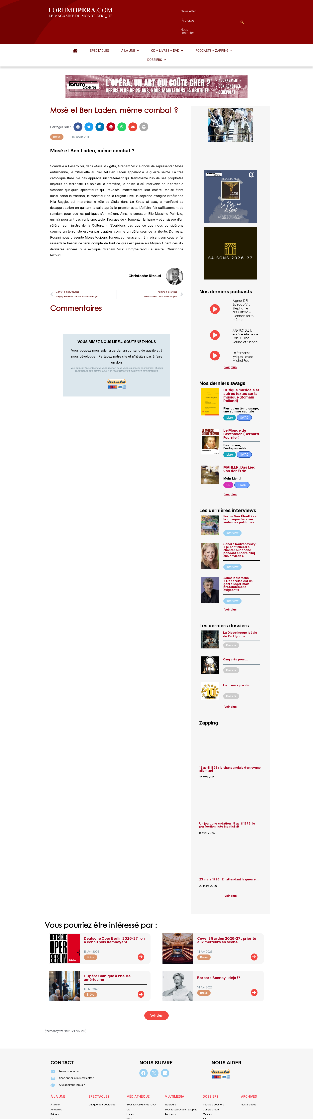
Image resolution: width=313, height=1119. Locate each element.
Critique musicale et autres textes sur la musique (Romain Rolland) (241, 375)
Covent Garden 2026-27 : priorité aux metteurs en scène (226, 921)
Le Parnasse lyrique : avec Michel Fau (243, 337)
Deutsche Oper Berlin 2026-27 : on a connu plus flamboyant (114, 921)
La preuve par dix (236, 666)
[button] (130, 31)
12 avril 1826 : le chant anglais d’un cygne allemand (230, 749)
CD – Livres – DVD (167, 31)
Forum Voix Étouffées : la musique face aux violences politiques (240, 499)
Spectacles (99, 31)
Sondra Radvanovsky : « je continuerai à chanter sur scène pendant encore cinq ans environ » (240, 530)
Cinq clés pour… (235, 640)
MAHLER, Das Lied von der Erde (239, 449)
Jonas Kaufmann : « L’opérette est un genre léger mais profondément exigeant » (238, 564)
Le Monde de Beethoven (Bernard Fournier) (241, 414)
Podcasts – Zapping (213, 31)
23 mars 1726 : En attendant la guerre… (229, 860)
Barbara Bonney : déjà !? (218, 958)
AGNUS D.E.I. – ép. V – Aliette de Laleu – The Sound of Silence (245, 316)
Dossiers (156, 40)
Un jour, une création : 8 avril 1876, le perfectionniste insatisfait (227, 805)
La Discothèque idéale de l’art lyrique (240, 614)
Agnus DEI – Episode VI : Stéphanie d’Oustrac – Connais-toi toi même (243, 290)
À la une (130, 31)
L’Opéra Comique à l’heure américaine (107, 958)
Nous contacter (201, 12)
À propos (174, 12)
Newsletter (150, 12)
